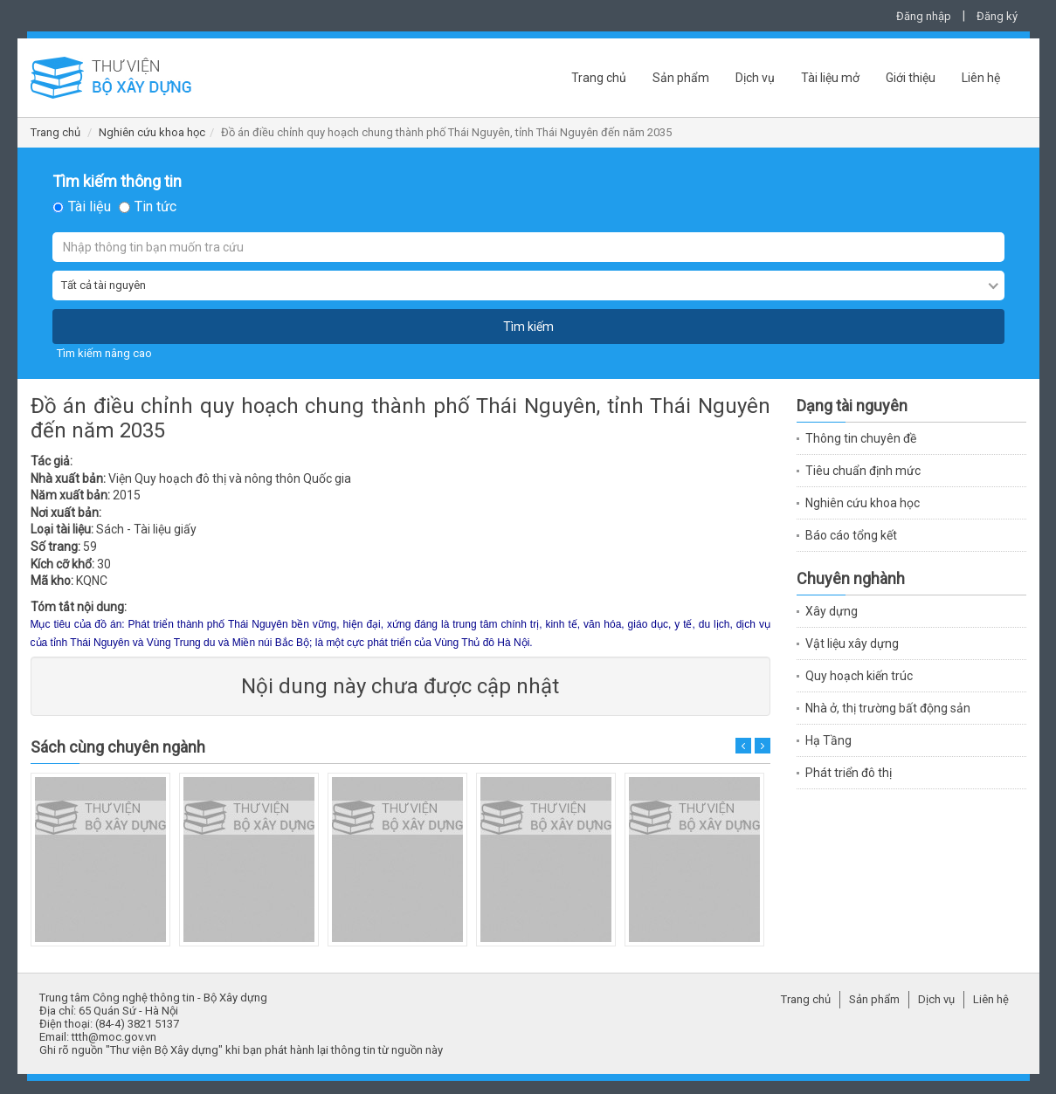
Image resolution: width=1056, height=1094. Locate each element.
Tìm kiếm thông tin (117, 181)
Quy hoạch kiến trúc (859, 676)
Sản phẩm (680, 78)
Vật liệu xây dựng (852, 643)
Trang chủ (598, 78)
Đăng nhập (923, 16)
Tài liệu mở (830, 78)
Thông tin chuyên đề (860, 438)
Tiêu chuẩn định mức (863, 471)
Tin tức (155, 207)
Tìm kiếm (528, 327)
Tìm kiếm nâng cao (104, 353)
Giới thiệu (910, 78)
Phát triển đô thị (848, 773)
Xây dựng (831, 611)
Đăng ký (997, 16)
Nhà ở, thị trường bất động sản (887, 708)
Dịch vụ (755, 78)
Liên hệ (981, 78)
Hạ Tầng (828, 740)
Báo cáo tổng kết (851, 535)
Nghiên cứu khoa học (152, 132)
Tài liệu (89, 207)
